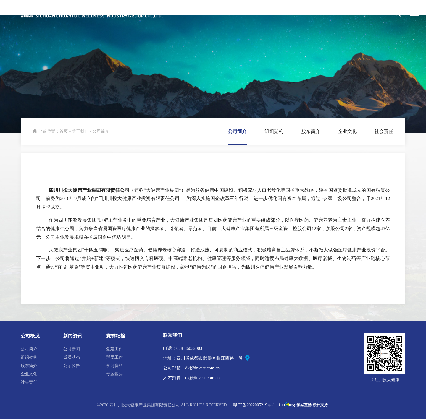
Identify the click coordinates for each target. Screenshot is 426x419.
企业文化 (29, 374)
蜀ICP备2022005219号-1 (253, 405)
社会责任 (29, 382)
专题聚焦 (114, 374)
